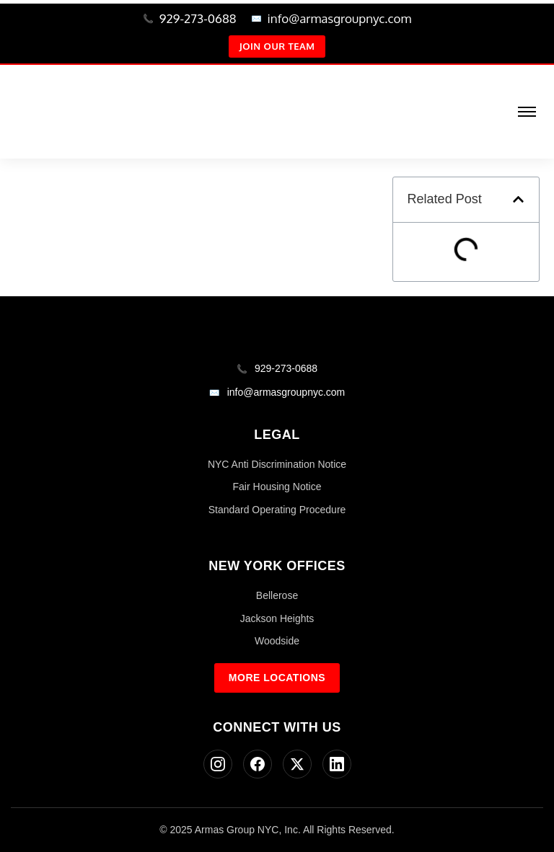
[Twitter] (297, 764)
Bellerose (277, 595)
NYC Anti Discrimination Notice (277, 464)
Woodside (277, 641)
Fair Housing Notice (277, 486)
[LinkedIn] (336, 764)
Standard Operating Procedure (277, 509)
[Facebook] (257, 764)
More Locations (277, 677)
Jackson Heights (277, 618)
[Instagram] (217, 764)
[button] (518, 199)
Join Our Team (277, 46)
